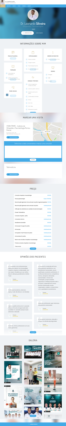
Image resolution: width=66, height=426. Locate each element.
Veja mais (33, 248)
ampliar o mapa (47, 131)
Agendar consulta (33, 424)
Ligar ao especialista (12, 137)
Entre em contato (39, 32)
